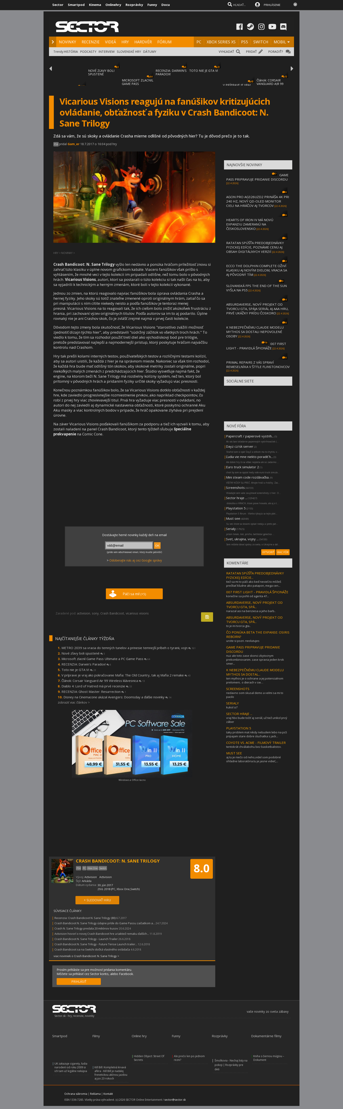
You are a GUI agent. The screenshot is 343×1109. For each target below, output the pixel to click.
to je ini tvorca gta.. (238, 626)
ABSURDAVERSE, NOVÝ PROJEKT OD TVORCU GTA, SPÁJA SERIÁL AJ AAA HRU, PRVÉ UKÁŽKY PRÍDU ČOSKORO (257, 308)
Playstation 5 (236, 508)
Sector (57, 4)
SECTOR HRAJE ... (239, 713)
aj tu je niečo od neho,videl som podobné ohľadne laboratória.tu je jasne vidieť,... (253, 759)
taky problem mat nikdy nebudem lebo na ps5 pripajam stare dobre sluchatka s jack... (256, 734)
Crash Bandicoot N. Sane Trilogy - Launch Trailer (86, 939)
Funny (152, 4)
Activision (90, 877)
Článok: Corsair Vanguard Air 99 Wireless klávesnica (103, 680)
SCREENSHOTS (237, 689)
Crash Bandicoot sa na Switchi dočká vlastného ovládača (92, 949)
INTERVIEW (106, 51)
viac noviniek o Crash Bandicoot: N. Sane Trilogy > (86, 956)
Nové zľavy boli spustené (83, 653)
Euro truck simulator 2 (242, 467)
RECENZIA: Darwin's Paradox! (86, 664)
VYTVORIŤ (268, 552)
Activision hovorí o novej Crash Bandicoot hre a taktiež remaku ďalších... (101, 934)
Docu (165, 4)
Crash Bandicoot (112, 613)
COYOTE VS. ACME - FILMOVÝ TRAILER (256, 742)
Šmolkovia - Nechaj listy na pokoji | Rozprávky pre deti (231, 1065)
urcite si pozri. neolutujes (242, 641)
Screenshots (235, 487)
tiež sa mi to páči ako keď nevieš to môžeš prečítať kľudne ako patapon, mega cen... (253, 584)
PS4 (56, 144)
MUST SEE (234, 753)
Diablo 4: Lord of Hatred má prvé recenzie (96, 686)
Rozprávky (134, 4)
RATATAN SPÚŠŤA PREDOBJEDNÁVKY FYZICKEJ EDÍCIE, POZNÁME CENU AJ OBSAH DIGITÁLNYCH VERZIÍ (255, 247)
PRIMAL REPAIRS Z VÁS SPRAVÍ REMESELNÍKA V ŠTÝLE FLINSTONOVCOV (258, 364)
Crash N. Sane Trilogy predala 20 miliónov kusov (86, 928)
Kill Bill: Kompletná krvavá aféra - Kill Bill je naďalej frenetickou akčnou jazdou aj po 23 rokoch (110, 1072)
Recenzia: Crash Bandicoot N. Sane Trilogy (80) (85, 918)
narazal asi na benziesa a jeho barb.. (251, 611)
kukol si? (232, 707)
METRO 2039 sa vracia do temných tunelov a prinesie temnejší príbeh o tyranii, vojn (128, 648)
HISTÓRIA (71, 51)
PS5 (244, 41)
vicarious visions (137, 613)
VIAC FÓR (283, 552)
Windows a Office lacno (132, 780)
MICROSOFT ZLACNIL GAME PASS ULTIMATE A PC (137, 83)
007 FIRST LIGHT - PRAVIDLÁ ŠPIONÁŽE (256, 346)
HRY (125, 41)
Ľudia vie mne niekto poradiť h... (249, 456)
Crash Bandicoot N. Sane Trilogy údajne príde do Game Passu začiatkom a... (104, 923)
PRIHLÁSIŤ (78, 981)
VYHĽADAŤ (226, 51)
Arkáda (86, 881)
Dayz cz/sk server (239, 446)
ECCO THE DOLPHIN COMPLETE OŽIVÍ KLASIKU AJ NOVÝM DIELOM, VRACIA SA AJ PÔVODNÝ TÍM (256, 270)
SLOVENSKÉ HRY (129, 51)
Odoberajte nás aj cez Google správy (135, 560)
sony (95, 613)
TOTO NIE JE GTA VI (203, 71)
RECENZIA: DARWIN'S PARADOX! (171, 72)
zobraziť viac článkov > (74, 702)
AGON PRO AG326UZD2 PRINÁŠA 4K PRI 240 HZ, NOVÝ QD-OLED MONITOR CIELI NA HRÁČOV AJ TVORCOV (257, 201)
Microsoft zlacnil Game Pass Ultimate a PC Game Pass (105, 659)
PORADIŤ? (275, 51)
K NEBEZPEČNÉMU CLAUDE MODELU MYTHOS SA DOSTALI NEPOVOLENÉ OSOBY (255, 331)
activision (83, 613)
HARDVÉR (143, 41)
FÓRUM (164, 41)
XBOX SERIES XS (221, 41)
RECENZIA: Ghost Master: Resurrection (93, 691)
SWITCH (260, 41)
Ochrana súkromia (75, 1094)
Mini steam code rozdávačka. (247, 477)
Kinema (95, 4)
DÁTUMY (149, 51)
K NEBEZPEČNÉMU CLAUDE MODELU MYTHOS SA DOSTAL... (255, 672)
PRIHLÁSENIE (272, 5)
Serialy (231, 528)
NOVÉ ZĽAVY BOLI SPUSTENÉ (101, 72)
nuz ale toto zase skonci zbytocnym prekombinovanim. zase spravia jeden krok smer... (255, 659)
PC (198, 41)
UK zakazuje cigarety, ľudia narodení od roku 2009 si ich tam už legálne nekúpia (70, 1067)
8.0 (202, 868)
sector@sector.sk (175, 1100)
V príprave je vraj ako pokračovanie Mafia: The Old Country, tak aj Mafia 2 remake (126, 675)
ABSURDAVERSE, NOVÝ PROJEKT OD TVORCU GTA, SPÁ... (254, 604)
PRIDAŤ (251, 51)
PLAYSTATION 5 (238, 728)
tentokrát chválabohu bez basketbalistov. (254, 747)
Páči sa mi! (134, 593)
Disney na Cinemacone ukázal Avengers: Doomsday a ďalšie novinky (117, 697)
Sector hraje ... (236, 498)
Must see (233, 518)
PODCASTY (88, 51)
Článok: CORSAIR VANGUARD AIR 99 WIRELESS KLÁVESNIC (272, 83)
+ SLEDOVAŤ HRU (97, 900)
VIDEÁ (110, 41)
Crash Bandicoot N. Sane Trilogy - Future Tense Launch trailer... (95, 944)
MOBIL (280, 41)
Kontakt (108, 1094)
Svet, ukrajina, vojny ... (242, 539)
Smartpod (76, 4)
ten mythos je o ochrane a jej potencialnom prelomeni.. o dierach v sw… (254, 680)
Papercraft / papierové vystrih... (250, 436)
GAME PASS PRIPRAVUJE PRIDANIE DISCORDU (257, 177)
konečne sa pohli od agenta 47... (247, 596)
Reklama (95, 1094)
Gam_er (73, 144)
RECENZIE (91, 41)
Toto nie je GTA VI (78, 669)
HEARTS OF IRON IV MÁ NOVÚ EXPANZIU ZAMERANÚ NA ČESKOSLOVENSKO (249, 224)
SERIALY (232, 703)
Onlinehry (113, 4)
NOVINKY (67, 41)
